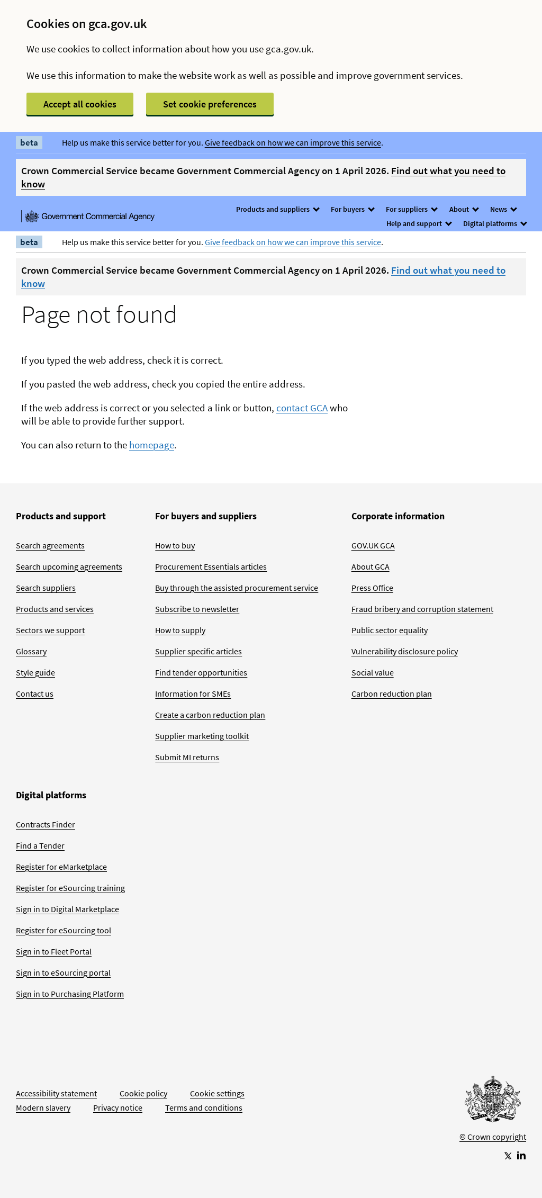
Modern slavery (43, 1107)
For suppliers (411, 209)
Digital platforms (494, 223)
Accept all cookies (79, 104)
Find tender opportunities (201, 672)
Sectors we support (50, 630)
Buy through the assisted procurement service (236, 587)
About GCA (370, 566)
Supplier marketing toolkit (202, 736)
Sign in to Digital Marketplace (67, 909)
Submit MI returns (187, 757)
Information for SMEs (193, 693)
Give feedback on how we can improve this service (293, 142)
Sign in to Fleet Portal (54, 951)
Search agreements (50, 545)
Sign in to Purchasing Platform (70, 993)
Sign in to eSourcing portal (63, 972)
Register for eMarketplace (61, 866)
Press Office (372, 587)
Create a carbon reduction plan (210, 714)
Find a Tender (40, 845)
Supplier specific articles (198, 651)
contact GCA (302, 407)
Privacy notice (117, 1107)
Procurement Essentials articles (211, 566)
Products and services (55, 608)
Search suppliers (46, 587)
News (503, 209)
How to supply (180, 630)
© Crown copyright (492, 1136)
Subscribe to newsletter (197, 608)
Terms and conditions (203, 1107)
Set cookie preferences (210, 104)
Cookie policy (143, 1093)
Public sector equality (389, 630)
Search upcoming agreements (69, 566)
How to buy (175, 545)
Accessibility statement (56, 1093)
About (463, 209)
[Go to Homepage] (492, 1101)
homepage (151, 444)
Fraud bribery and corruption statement (422, 608)
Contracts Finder (45, 824)
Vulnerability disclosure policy (404, 651)
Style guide (35, 672)
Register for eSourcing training (70, 887)
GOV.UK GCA (373, 545)
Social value (372, 672)
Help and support (418, 223)
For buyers (352, 209)
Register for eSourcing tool (63, 930)
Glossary (31, 651)
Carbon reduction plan (391, 693)
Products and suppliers (277, 209)
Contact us (34, 693)
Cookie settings (217, 1093)
